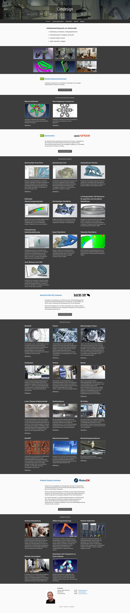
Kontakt (61, 606)
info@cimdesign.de (82, 590)
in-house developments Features (65, 97)
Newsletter (71, 606)
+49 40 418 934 (82, 591)
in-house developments (57, 21)
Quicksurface (69, 21)
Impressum (65, 606)
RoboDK (82, 21)
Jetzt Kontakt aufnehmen (65, 90)
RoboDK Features (65, 517)
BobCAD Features (65, 322)
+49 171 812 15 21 (82, 593)
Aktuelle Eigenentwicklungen (55, 79)
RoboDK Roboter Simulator (50, 480)
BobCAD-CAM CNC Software (51, 295)
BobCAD (76, 21)
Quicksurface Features (65, 159)
